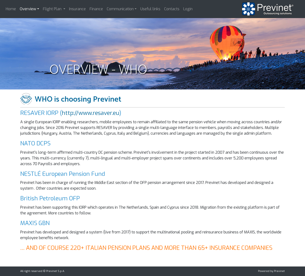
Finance (96, 8)
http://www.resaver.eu (90, 113)
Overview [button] (28, 8)
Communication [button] (120, 8)
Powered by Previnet (271, 271)
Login (188, 8)
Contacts (171, 8)
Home (11, 8)
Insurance (77, 8)
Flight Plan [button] (52, 8)
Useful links (150, 8)
